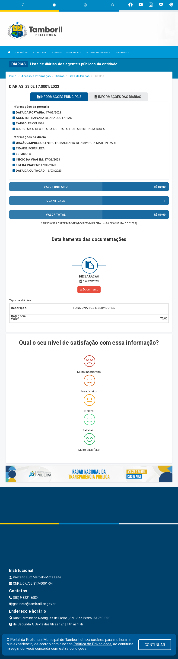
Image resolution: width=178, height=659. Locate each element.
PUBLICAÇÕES (122, 52)
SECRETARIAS (73, 52)
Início (12, 76)
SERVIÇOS (57, 52)
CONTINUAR (155, 645)
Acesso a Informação (36, 76)
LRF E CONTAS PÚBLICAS (98, 52)
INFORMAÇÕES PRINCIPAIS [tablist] (59, 97)
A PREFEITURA (40, 52)
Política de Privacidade (92, 644)
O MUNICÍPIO (21, 52)
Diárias (59, 76)
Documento (89, 289)
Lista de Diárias (79, 76)
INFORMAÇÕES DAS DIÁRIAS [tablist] (118, 97)
